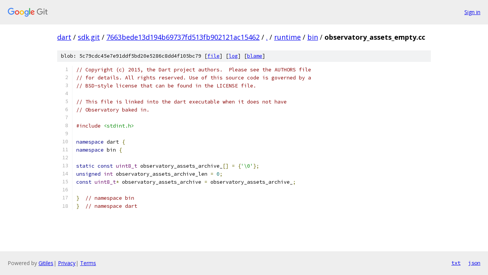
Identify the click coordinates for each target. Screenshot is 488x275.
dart (64, 37)
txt (456, 262)
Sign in (472, 12)
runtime (287, 37)
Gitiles (46, 263)
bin (312, 37)
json (474, 262)
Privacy (66, 263)
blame (254, 56)
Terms (88, 263)
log (233, 56)
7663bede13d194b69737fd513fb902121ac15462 (183, 37)
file (213, 56)
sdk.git (89, 37)
